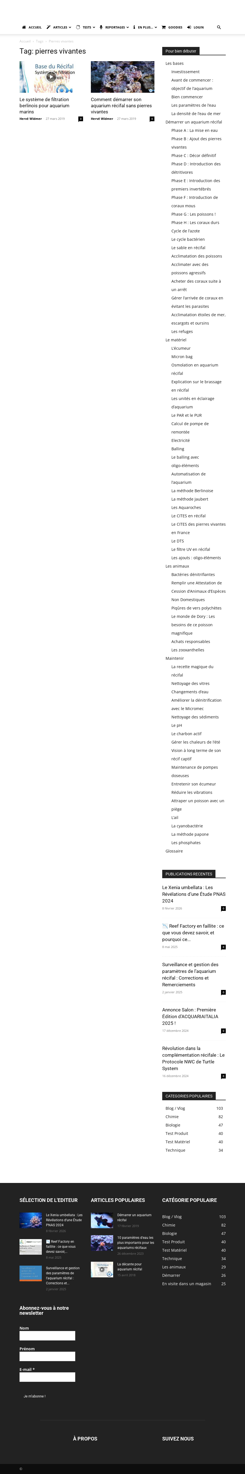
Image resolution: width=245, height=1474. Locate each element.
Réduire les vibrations (191, 792)
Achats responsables (190, 641)
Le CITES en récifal (188, 515)
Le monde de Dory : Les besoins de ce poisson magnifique (193, 625)
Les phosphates (186, 842)
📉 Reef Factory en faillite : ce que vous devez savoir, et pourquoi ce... (193, 932)
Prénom (27, 1348)
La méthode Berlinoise (192, 490)
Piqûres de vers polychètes (196, 608)
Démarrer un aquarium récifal (194, 122)
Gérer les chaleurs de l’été (195, 742)
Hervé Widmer (31, 118)
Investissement (185, 71)
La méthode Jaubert (189, 499)
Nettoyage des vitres (190, 683)
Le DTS (177, 541)
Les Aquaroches (186, 507)
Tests (85, 27)
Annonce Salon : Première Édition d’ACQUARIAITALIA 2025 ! (190, 1016)
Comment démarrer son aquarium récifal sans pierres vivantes (121, 106)
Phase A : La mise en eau (194, 130)
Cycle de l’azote (185, 231)
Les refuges (182, 331)
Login (195, 27)
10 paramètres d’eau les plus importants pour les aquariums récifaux (135, 1243)
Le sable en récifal (188, 247)
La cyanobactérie (187, 825)
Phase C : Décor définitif (193, 155)
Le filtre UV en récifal (190, 549)
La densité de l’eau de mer (196, 113)
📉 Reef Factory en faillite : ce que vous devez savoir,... (61, 1247)
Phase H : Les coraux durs (195, 222)
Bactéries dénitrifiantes (193, 574)
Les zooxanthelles (187, 650)
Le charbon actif (186, 733)
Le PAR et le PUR (186, 415)
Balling (177, 448)
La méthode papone (190, 834)
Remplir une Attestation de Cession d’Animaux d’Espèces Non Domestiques (198, 591)
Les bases (175, 63)
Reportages (114, 27)
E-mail (27, 1369)
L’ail (174, 817)
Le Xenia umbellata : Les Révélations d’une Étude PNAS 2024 (193, 894)
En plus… (145, 27)
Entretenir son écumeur (193, 784)
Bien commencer (187, 96)
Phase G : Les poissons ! (193, 214)
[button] (219, 27)
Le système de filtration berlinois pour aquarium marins (44, 106)
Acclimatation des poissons (196, 256)
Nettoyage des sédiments (195, 717)
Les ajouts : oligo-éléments (196, 557)
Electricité (180, 440)
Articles (59, 27)
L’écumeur (181, 348)
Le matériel (176, 339)
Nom (24, 1328)
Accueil (32, 27)
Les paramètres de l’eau (193, 105)
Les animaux (177, 566)
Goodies (172, 27)
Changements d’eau (189, 691)
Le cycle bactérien (188, 239)
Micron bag (182, 356)
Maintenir (175, 658)
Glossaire (174, 851)
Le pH (176, 725)
